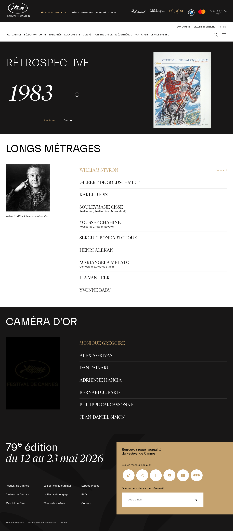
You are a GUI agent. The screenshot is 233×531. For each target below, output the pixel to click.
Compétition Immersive (98, 34)
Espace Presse (160, 34)
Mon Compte (183, 27)
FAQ (84, 494)
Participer (141, 34)
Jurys (42, 34)
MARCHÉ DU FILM (106, 12)
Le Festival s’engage (56, 494)
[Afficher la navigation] (224, 35)
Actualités (14, 34)
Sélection (30, 34)
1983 (31, 93)
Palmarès (55, 34)
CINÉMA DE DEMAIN (81, 12)
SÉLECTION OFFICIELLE (53, 12)
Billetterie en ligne (204, 27)
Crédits (63, 522)
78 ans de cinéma (54, 503)
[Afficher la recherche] (215, 34)
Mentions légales (15, 522)
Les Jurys (49, 120)
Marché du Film (15, 503)
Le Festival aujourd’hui (57, 485)
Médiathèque (123, 34)
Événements (72, 34)
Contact (86, 503)
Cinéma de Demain (17, 494)
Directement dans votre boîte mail (143, 488)
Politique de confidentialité (42, 522)
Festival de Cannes (17, 485)
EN (224, 27)
